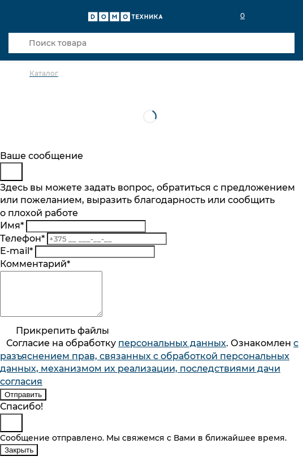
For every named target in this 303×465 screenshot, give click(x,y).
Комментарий (35, 264)
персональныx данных (172, 351)
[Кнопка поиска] (18, 43)
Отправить (23, 403)
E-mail (16, 251)
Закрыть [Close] (19, 458)
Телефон (22, 238)
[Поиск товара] (151, 43)
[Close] (11, 171)
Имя (12, 225)
